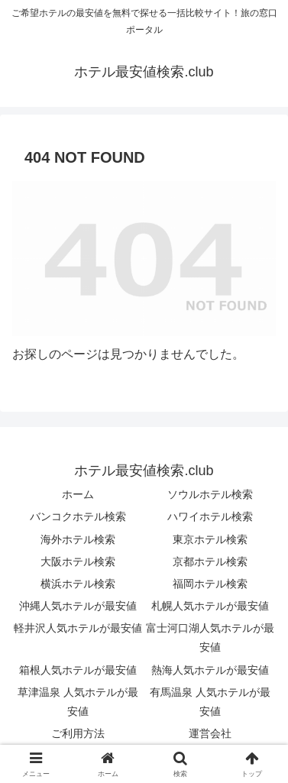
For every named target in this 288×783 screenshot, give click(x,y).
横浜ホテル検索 (77, 584)
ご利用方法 (78, 733)
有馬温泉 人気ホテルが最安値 (210, 701)
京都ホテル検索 (210, 561)
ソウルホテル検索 (210, 494)
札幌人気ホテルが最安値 (210, 606)
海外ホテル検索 (77, 539)
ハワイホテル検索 (210, 516)
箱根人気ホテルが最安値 (78, 670)
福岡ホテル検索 (210, 584)
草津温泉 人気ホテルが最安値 (78, 701)
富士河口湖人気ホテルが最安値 (210, 637)
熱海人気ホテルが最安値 (210, 670)
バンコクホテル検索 (78, 516)
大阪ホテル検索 (77, 561)
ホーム (78, 494)
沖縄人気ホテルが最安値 (78, 606)
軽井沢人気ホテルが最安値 (78, 628)
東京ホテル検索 (210, 539)
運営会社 (210, 733)
